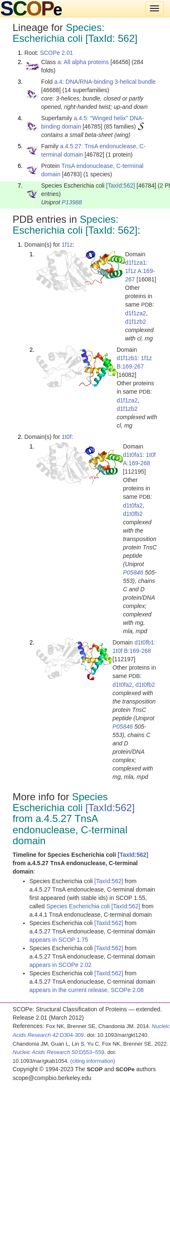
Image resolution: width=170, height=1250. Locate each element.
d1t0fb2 (133, 513)
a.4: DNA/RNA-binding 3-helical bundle (105, 81)
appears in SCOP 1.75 (58, 939)
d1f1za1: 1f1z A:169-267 (140, 271)
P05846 (133, 572)
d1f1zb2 (135, 321)
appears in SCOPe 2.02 (60, 964)
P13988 (72, 202)
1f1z (67, 244)
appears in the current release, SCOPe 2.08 (86, 990)
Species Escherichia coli (78, 906)
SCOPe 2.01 (56, 52)
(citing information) (92, 1061)
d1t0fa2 (133, 505)
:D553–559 (59, 1052)
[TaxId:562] (120, 185)
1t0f (66, 436)
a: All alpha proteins (83, 62)
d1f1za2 (135, 313)
